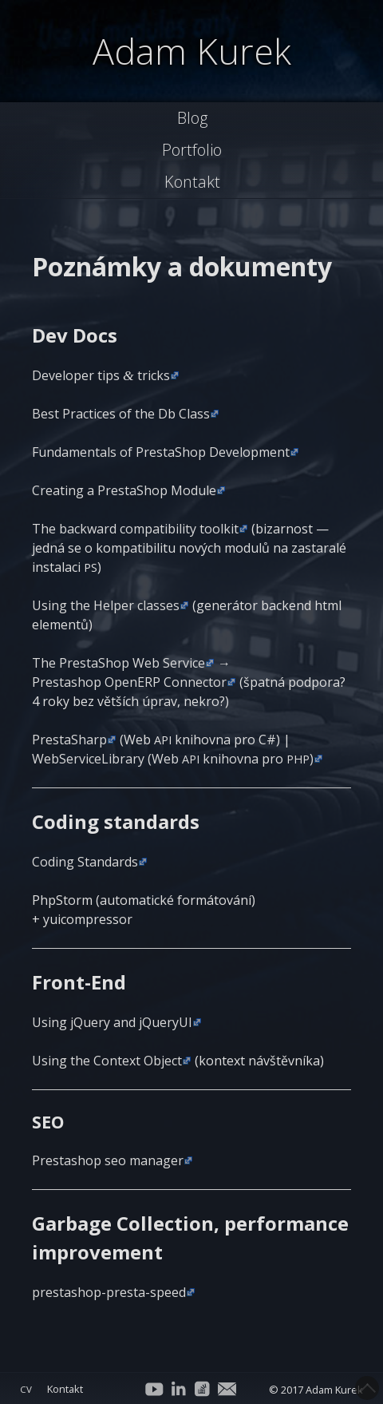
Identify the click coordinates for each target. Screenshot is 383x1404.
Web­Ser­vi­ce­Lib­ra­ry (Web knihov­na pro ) (173, 758)
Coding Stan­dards (85, 862)
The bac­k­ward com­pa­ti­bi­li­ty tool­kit (135, 528)
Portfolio (192, 150)
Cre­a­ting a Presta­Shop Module (124, 490)
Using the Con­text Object (107, 1060)
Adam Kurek (192, 50)
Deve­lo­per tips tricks (101, 375)
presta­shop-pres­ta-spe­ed (109, 1292)
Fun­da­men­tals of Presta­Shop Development (161, 452)
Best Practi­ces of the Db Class (121, 413)
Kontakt (192, 181)
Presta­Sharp (69, 739)
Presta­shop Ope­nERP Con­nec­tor (129, 682)
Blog (192, 118)
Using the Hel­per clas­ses (106, 605)
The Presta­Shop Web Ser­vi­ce (118, 663)
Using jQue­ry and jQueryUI (112, 1022)
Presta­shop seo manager (108, 1160)
